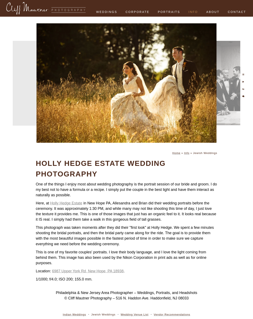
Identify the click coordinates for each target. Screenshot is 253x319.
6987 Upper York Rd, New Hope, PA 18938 (88, 271)
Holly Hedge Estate (66, 203)
